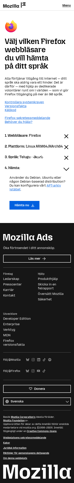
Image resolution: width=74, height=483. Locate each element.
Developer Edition (17, 318)
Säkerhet (45, 299)
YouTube (38, 371)
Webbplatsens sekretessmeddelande (24, 437)
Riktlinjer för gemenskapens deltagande (26, 453)
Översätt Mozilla (51, 294)
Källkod (10, 110)
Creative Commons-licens (42, 431)
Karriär (8, 290)
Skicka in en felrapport (47, 286)
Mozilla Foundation (14, 420)
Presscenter (12, 284)
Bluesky (27, 359)
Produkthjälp (48, 279)
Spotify (49, 359)
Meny (66, 5)
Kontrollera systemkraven (24, 102)
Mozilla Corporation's (23, 417)
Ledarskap (11, 279)
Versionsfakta (15, 106)
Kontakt (9, 295)
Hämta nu (24, 205)
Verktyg (9, 330)
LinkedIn (38, 359)
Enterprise (11, 324)
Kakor (6, 442)
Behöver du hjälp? (18, 122)
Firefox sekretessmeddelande (27, 118)
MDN (6, 335)
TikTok (44, 359)
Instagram (33, 359)
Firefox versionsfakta (14, 342)
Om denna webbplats (15, 458)
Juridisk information (14, 448)
